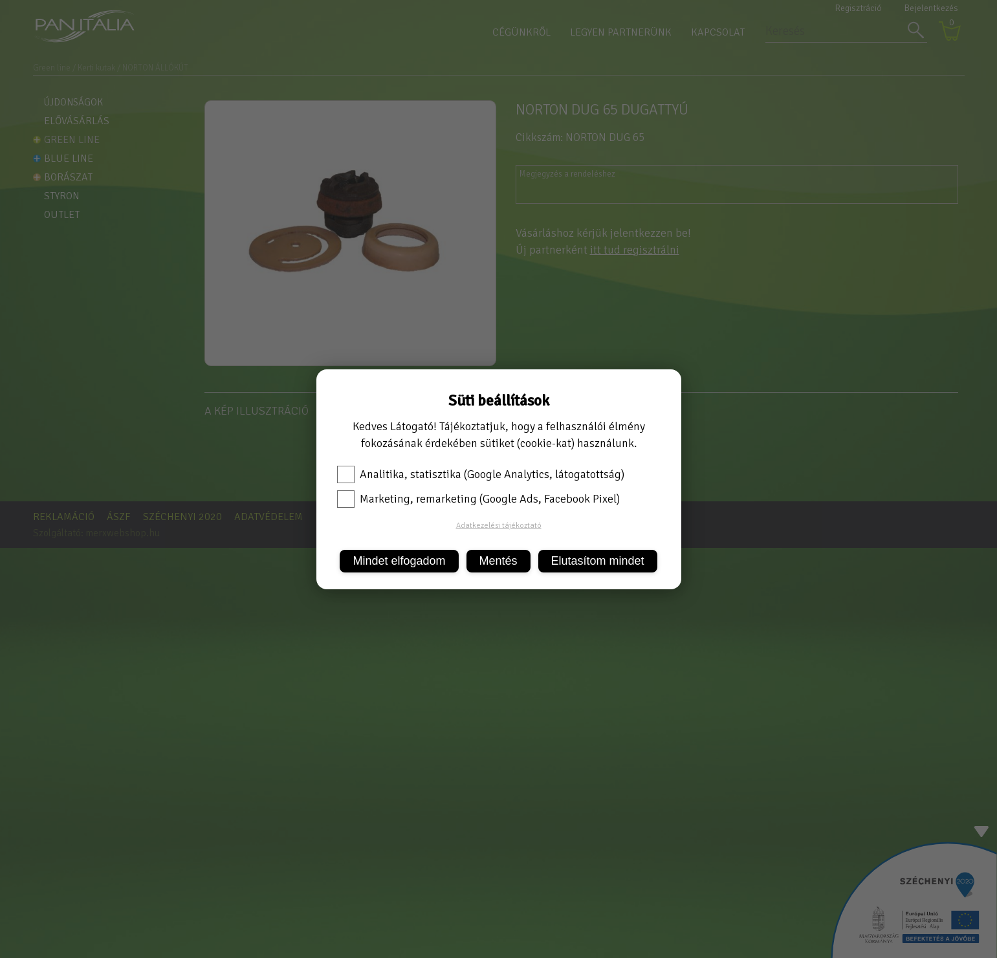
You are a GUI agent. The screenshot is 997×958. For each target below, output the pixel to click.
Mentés (498, 560)
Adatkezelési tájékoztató (499, 525)
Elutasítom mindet (597, 560)
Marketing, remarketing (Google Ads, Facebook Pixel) (478, 499)
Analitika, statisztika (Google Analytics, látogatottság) (480, 474)
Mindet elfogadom (399, 560)
